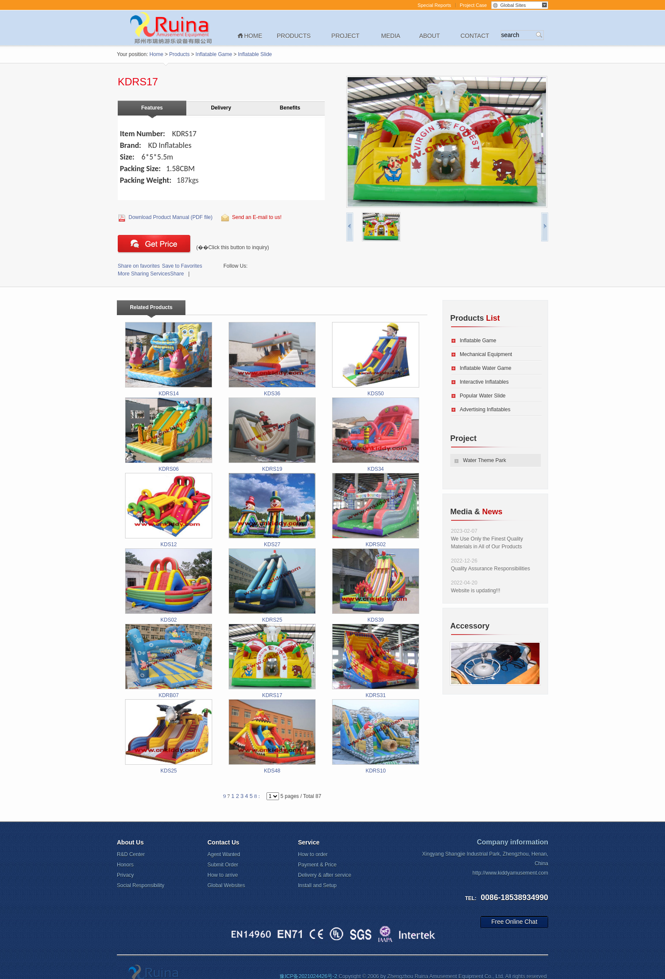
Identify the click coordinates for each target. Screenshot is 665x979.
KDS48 (272, 736)
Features (152, 108)
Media (390, 35)
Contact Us (223, 842)
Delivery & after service (324, 875)
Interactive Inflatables (484, 382)
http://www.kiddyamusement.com (510, 873)
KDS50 (375, 359)
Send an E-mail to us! (257, 217)
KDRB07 (168, 661)
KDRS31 (375, 661)
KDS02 (168, 585)
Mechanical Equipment (486, 354)
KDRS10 (375, 736)
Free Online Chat (514, 921)
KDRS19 (272, 434)
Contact (475, 35)
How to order (313, 854)
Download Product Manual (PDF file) (171, 217)
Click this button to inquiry (154, 244)
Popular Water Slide (482, 396)
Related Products (151, 307)
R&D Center (131, 854)
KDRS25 (272, 585)
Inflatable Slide (255, 54)
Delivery (221, 108)
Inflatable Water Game (485, 368)
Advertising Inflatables (485, 410)
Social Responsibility (140, 885)
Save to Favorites (160, 266)
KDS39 (375, 585)
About (429, 35)
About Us (130, 842)
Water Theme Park (484, 460)
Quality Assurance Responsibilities (490, 569)
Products (294, 35)
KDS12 (168, 510)
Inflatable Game (213, 54)
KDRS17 (272, 661)
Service (309, 842)
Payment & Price (317, 865)
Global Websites (226, 885)
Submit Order (222, 865)
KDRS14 (168, 359)
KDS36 (272, 359)
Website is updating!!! (476, 591)
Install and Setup (317, 885)
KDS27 (272, 510)
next (544, 227)
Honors (125, 865)
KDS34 (375, 434)
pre (349, 227)
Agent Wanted (223, 854)
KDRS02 (375, 510)
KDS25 (168, 736)
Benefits (290, 108)
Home (253, 35)
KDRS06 (168, 434)
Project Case (473, 5)
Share (151, 274)
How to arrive (222, 875)
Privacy (125, 875)
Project (345, 35)
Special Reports (434, 5)
